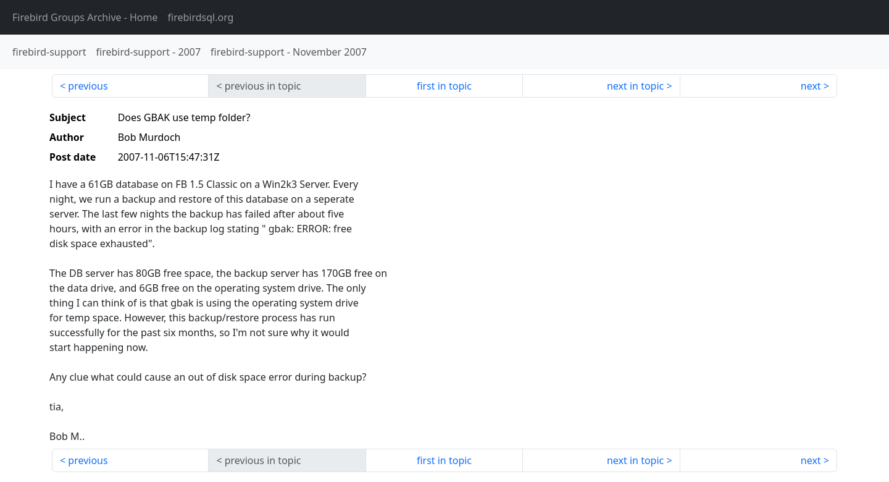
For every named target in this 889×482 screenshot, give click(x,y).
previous (87, 86)
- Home (85, 17)
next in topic (635, 86)
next (811, 86)
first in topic (444, 86)
